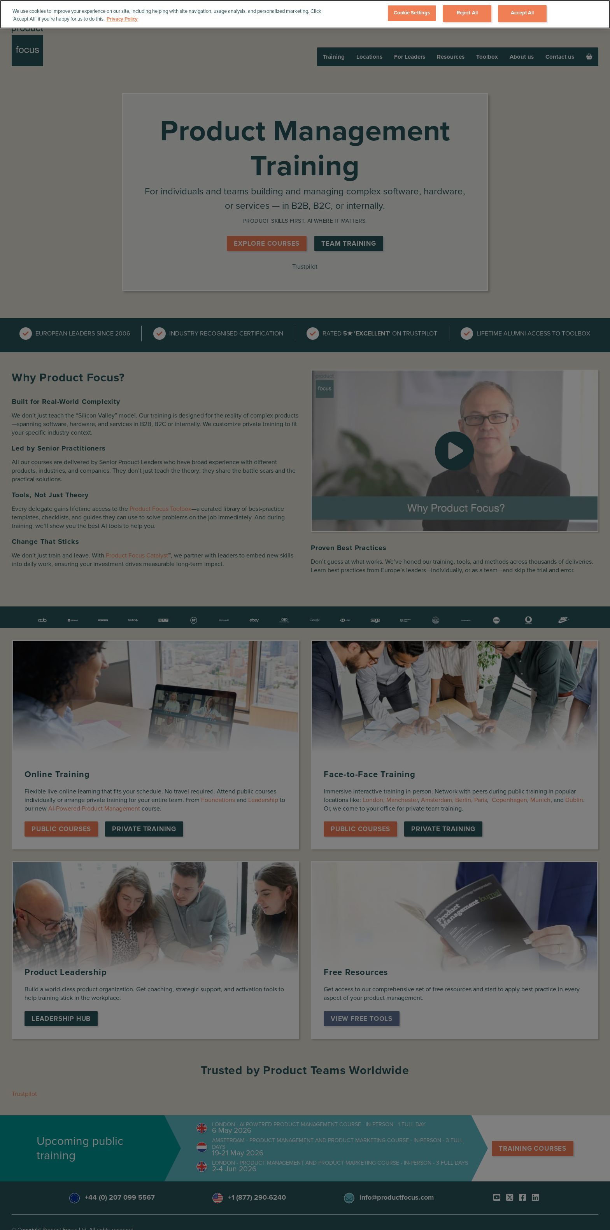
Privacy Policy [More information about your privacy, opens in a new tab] (122, 19)
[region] (305, 14)
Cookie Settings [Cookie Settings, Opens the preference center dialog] (412, 13)
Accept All (522, 13)
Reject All (467, 13)
